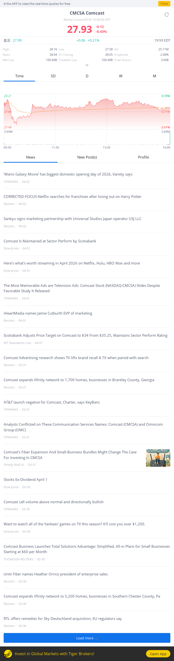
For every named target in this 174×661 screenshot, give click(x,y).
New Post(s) (87, 157)
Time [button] (19, 75)
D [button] (87, 75)
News (30, 157)
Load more (87, 638)
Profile (143, 157)
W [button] (120, 75)
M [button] (154, 75)
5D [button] (53, 75)
